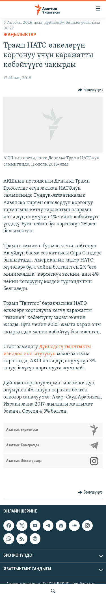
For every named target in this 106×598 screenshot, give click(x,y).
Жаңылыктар (19, 35)
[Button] (90, 90)
